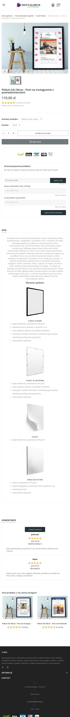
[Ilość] (8, 133)
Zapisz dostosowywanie (53, 213)
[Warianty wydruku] (32, 119)
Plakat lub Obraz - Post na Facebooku (52, 623)
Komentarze (9, 520)
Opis (4, 230)
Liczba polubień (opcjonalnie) (14, 198)
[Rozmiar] (16, 125)
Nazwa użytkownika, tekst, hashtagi (17, 186)
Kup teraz (35, 141)
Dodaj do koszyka (43, 133)
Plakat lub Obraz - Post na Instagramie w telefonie (17, 623)
